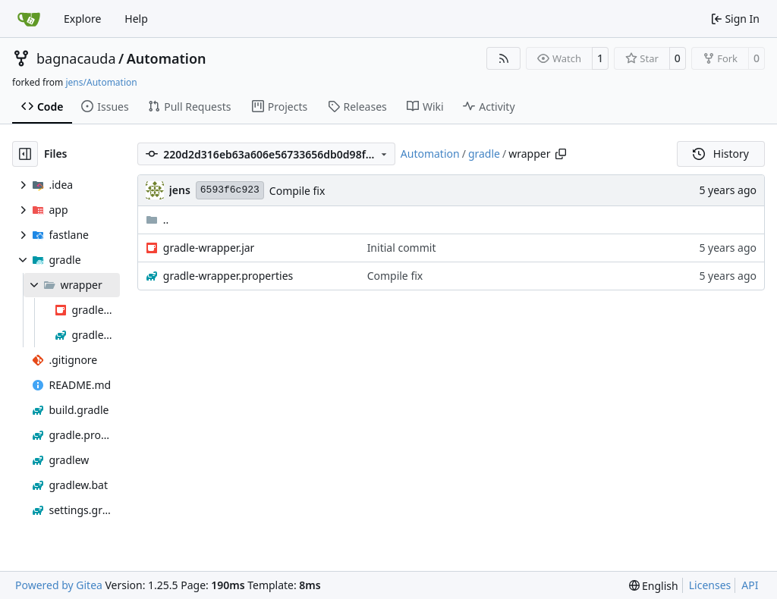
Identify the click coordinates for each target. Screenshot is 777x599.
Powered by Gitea (58, 585)
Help (136, 18)
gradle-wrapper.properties (228, 275)
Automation (166, 58)
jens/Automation (101, 82)
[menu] (653, 586)
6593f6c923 (230, 190)
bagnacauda (76, 58)
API (749, 585)
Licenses (710, 585)
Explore (82, 18)
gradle (484, 153)
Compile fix (297, 190)
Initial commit (401, 247)
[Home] (29, 19)
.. (157, 219)
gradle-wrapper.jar (209, 247)
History (721, 153)
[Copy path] (560, 154)
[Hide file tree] (25, 154)
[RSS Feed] (503, 58)
